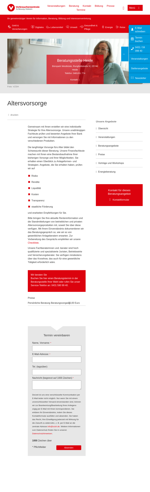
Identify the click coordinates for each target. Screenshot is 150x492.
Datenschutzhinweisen (42, 433)
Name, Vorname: (41, 343)
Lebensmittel (57, 27)
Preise (101, 154)
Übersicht (103, 128)
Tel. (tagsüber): (40, 366)
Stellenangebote (139, 68)
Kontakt (87, 6)
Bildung (99, 6)
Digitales (39, 27)
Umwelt (73, 27)
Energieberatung (106, 172)
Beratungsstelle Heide (75, 60)
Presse (110, 6)
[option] (119, 129)
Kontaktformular (121, 200)
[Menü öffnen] (135, 8)
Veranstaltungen (56, 6)
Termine (80, 10)
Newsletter (140, 78)
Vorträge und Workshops (111, 163)
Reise (122, 27)
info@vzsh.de (54, 426)
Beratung (74, 6)
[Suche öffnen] (123, 8)
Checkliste (33, 243)
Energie (109, 27)
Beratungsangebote (108, 146)
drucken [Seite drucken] (14, 115)
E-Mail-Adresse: (40, 354)
